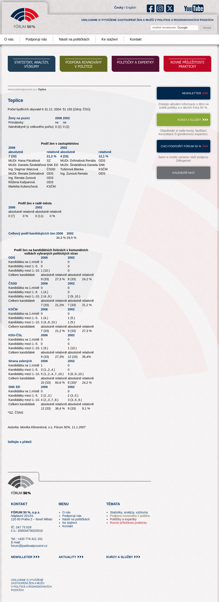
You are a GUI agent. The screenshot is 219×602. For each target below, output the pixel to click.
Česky (118, 7)
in (35, 572)
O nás (66, 512)
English (131, 7)
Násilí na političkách (74, 39)
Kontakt (135, 39)
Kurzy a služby (189, 119)
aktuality (67, 557)
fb (151, 8)
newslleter (21, 557)
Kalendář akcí (183, 172)
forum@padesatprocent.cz (29, 545)
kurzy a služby (119, 557)
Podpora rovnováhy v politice (130, 516)
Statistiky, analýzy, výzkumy (129, 512)
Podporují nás (36, 39)
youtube (193, 8)
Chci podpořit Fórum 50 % (181, 146)
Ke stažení (110, 39)
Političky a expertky (123, 519)
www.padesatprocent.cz (22, 89)
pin (21, 572)
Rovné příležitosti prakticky (128, 522)
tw (14, 572)
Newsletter (191, 93)
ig (160, 8)
